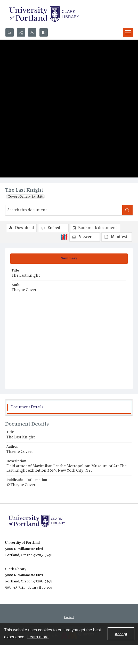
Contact (69, 617)
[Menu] (128, 32)
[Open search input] (9, 32)
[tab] (69, 259)
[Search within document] (127, 210)
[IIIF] (64, 236)
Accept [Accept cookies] (121, 634)
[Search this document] (63, 210)
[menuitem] (69, 617)
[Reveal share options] (21, 32)
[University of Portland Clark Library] (44, 14)
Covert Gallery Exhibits (26, 196)
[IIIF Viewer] (84, 237)
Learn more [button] (37, 637)
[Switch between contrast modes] (43, 32)
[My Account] (32, 32)
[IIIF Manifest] (116, 237)
